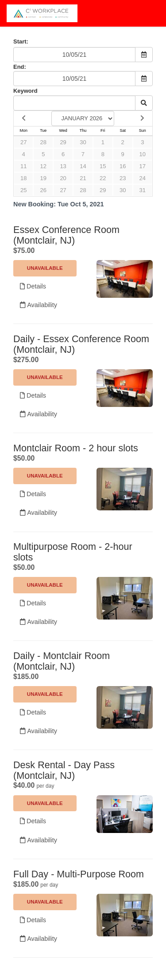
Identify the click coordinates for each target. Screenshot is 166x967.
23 (123, 178)
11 (23, 166)
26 (43, 190)
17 (142, 166)
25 (23, 190)
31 (142, 190)
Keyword (25, 90)
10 (142, 154)
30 (83, 142)
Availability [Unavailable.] (38, 304)
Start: (20, 41)
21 (83, 178)
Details (33, 286)
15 (103, 166)
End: (19, 66)
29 (63, 142)
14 (83, 166)
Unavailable (45, 268)
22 (103, 178)
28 (43, 142)
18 (23, 178)
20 (63, 178)
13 (63, 166)
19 (43, 178)
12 (43, 166)
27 (23, 142)
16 (123, 166)
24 (142, 178)
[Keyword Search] (74, 103)
